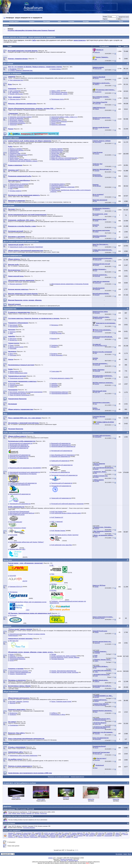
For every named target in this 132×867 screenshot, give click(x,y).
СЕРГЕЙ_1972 (99, 377)
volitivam (20, 837)
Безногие (54, 338)
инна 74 (53, 833)
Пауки (11, 345)
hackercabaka (34, 837)
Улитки (12, 386)
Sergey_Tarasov (12, 834)
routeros (66, 833)
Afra (96, 473)
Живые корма (14, 371)
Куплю (12, 654)
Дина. (24, 835)
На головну (119, 854)
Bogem (100, 834)
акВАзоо (97, 681)
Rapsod (97, 165)
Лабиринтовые (14, 152)
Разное (53, 123)
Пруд (5, 413)
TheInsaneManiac (73, 860)
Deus (96, 245)
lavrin (96, 536)
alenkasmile (52, 835)
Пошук (121, 21)
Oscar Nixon (98, 142)
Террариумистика (10, 309)
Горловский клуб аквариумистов (19, 446)
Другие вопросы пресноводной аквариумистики (21, 241)
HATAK (96, 220)
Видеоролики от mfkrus (58, 714)
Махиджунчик (98, 318)
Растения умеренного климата (60, 378)
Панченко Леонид (100, 618)
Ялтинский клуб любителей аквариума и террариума (67, 503)
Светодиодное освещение (59, 92)
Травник (97, 423)
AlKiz (59, 833)
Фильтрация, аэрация (16, 120)
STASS (96, 215)
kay (96, 667)
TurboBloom (79, 835)
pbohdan (97, 170)
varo (96, 353)
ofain (96, 656)
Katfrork (52, 834)
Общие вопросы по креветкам (19, 184)
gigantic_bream (16, 813)
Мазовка (10, 833)
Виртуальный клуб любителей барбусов (22, 513)
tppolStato (110, 833)
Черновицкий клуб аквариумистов (20, 503)
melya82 (56, 834)
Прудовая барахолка (57, 659)
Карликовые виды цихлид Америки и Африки (23, 161)
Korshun (97, 153)
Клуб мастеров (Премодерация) (19, 511)
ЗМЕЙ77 (97, 84)
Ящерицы (54, 332)
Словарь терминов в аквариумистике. (21, 70)
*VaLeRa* (97, 733)
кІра (96, 201)
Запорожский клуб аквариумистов (20, 455)
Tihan (96, 226)
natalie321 (97, 209)
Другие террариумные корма (18, 373)
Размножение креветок (17, 187)
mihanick (117, 834)
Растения (54, 386)
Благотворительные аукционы (19, 671)
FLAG (96, 676)
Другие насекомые (57, 355)
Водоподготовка (56, 120)
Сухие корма (55, 371)
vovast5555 (38, 833)
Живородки (13, 156)
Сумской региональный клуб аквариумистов (23, 483)
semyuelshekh (98, 331)
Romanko (97, 313)
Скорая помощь (56, 69)
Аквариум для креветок (17, 185)
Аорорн (33, 834)
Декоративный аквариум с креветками (63, 187)
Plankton (97, 465)
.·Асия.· (97, 325)
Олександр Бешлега (100, 705)
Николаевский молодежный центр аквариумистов (25, 472)
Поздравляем (14, 725)
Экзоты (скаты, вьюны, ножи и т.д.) (20, 159)
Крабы (53, 188)
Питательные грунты (57, 99)
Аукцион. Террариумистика (18, 674)
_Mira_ (96, 671)
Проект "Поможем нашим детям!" (61, 701)
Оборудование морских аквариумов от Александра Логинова (70, 284)
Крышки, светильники (16, 94)
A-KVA (46, 833)
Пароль (105, 19)
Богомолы (54, 353)
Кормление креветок (57, 185)
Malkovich (80, 833)
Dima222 (97, 295)
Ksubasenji (26, 837)
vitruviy (96, 747)
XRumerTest (43, 813)
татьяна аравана (84, 834)
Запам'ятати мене (123, 16)
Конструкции (13, 325)
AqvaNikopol (44, 837)
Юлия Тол (101, 833)
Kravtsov (74, 833)
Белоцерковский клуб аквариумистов (21, 443)
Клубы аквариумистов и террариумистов (18, 432)
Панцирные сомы (15, 153)
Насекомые (54, 385)
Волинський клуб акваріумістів (19, 445)
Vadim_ (97, 661)
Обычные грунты (15, 99)
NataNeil (99, 835)
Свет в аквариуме (15, 91)
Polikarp (97, 109)
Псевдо (105, 16)
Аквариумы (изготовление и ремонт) (21, 117)
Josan (117, 833)
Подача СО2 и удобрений (59, 121)
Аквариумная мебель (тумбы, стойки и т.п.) (64, 117)
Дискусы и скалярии (16, 149)
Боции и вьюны (14, 158)
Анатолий (97, 276)
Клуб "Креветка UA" (57, 517)
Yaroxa (117, 835)
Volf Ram (37, 813)
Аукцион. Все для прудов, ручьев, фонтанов (64, 672)
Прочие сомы (55, 153)
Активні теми (13, 21)
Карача (97, 701)
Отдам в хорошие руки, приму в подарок (63, 656)
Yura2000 (68, 837)
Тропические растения (16, 378)
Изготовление (14, 326)
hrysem (97, 477)
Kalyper (97, 78)
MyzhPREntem (24, 834)
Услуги (12, 660)
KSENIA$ (97, 652)
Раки (11, 188)
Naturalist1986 (98, 176)
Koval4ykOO (98, 91)
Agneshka (61, 835)
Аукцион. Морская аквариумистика (20, 672)
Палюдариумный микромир (59, 393)
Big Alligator (98, 186)
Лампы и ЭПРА (55, 91)
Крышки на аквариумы (16, 118)
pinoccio (97, 384)
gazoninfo (97, 643)
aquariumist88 (108, 835)
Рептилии (12, 383)
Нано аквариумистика (16, 80)
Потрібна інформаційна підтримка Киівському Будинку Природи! (31, 30)
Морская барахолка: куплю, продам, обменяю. (65, 657)
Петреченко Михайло (29, 827)
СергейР (97, 237)
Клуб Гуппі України (57, 511)
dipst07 (60, 837)
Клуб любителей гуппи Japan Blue (61, 545)
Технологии (13, 124)
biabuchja (97, 52)
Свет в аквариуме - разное (59, 94)
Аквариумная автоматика (17, 123)
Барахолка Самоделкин (58, 124)
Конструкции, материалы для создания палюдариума (26, 392)
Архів (125, 854)
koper (123, 833)
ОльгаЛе (53, 837)
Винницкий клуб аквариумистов (61, 443)
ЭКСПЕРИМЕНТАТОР (101, 345)
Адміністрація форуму (77, 776)
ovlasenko (97, 289)
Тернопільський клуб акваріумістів (61, 483)
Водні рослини (9, 205)
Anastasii (97, 338)
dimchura (18, 833)
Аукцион (31, 21)
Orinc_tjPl (97, 392)
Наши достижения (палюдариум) (20, 395)
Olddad (96, 632)
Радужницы (54, 155)
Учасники (71, 21)
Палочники (13, 348)
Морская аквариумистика (13, 255)
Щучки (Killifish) (55, 156)
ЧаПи (59, 21)
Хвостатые (13, 338)
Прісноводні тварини (11, 138)
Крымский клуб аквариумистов (60, 456)
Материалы (54, 325)
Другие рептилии (56, 333)
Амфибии (54, 383)
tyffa (87, 835)
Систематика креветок (58, 184)
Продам (53, 654)
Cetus (9, 813)
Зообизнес (13, 714)
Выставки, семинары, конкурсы (19, 701)
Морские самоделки (16, 284)
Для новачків (8, 63)
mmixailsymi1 (108, 834)
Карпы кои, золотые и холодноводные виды (64, 158)
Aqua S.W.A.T (28, 833)
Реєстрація (46, 21)
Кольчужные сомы (56, 152)
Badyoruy (97, 98)
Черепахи (13, 332)
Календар (86, 21)
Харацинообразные (57, 150)
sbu (87, 833)
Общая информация (11, 691)
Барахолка (7, 626)
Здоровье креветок (15, 191)
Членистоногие (14, 385)
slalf (96, 59)
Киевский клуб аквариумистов (19, 456)
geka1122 (97, 532)
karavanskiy (98, 739)
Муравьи (54, 347)
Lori (49, 833)
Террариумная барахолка (17, 659)
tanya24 (97, 697)
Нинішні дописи (104, 21)
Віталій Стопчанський (66, 859)
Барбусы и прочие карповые (18, 155)
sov (33, 813)
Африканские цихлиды (17, 150)
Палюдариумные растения (18, 393)
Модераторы (13, 713)
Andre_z (93, 833)
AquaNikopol (73, 834)
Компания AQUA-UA (16, 586)
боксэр (96, 469)
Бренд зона (8, 560)
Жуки (11, 353)
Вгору (129, 854)
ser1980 (97, 481)
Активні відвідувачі (9, 809)
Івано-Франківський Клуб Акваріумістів (63, 455)
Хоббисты (54, 713)
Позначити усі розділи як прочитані (58, 776)
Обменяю (12, 656)
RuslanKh (97, 687)
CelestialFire (98, 436)
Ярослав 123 (98, 753)
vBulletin (50, 857)
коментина (70, 835)
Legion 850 (98, 103)
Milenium (64, 834)
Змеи (11, 333)
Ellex (96, 417)
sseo (40, 834)
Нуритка (46, 834)
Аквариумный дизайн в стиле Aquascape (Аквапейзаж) (26, 247)
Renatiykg (32, 835)
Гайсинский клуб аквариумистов (61, 445)
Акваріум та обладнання (12, 73)
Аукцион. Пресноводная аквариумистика (63, 671)
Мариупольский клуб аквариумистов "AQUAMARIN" (25, 468)
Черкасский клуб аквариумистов (61, 498)
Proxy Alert (63, 860)
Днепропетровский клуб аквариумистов (63, 446)
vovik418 (91, 835)
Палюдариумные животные (59, 392)
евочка (76, 837)
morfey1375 (98, 282)
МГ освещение (14, 92)
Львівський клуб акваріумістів (60, 461)
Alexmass (97, 760)
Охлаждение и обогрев (17, 121)
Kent (96, 270)
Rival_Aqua (16, 797)
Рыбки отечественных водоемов (61, 159)
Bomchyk (92, 834)
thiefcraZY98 (98, 68)
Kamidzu (23, 813)
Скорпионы (54, 345)
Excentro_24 (11, 837)
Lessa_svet (98, 724)
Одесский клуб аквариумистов (60, 472)
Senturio (97, 528)
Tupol (96, 128)
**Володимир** (42, 835)
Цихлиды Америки (57, 149)
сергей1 (97, 265)
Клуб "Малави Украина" (58, 530)
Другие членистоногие (16, 347)
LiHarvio (17, 835)
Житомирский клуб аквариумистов (61, 450)
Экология (12, 703)
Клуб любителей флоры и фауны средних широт (66, 513)
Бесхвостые (13, 340)
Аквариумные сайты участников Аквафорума (23, 755)
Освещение (54, 118)
